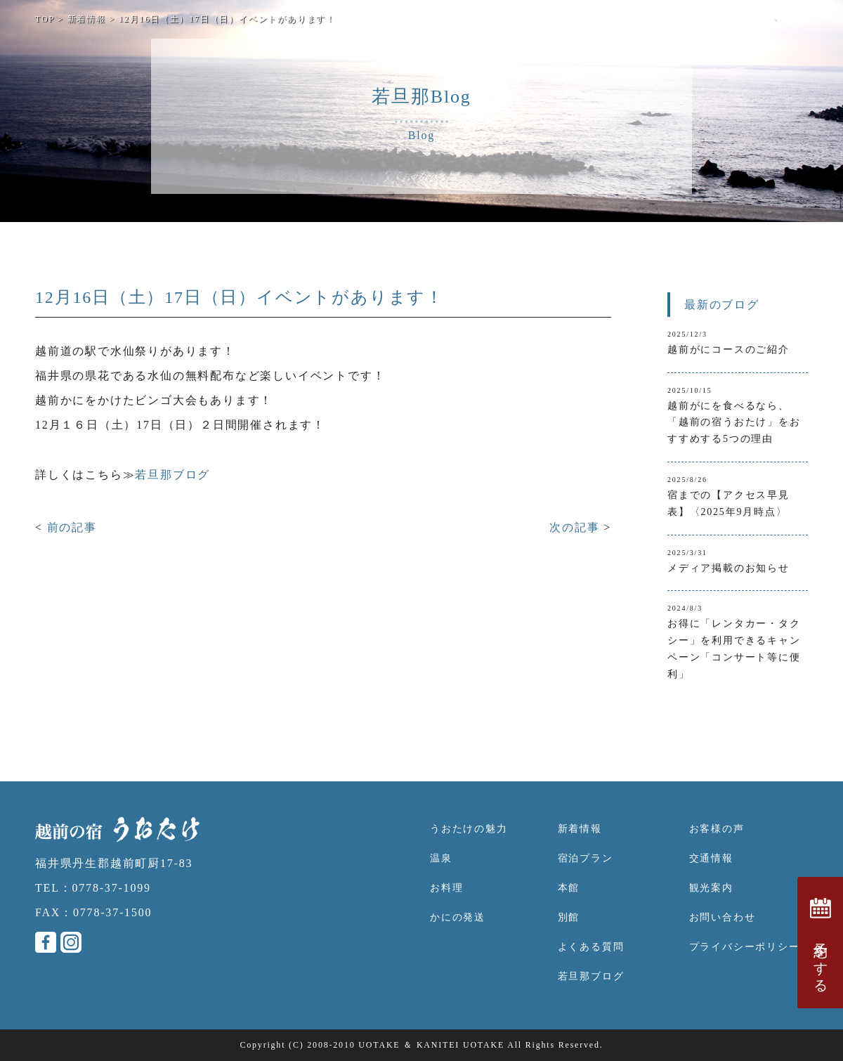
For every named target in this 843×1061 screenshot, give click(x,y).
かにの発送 (457, 917)
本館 (569, 888)
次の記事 (576, 527)
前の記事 (72, 527)
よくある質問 (591, 947)
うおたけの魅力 (469, 829)
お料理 (446, 888)
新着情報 (580, 829)
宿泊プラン (585, 858)
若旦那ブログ (172, 475)
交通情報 (711, 858)
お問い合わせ (722, 917)
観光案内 (711, 888)
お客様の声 (717, 829)
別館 (569, 917)
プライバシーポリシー (744, 947)
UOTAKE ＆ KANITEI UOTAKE (431, 1045)
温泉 (441, 858)
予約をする (820, 942)
